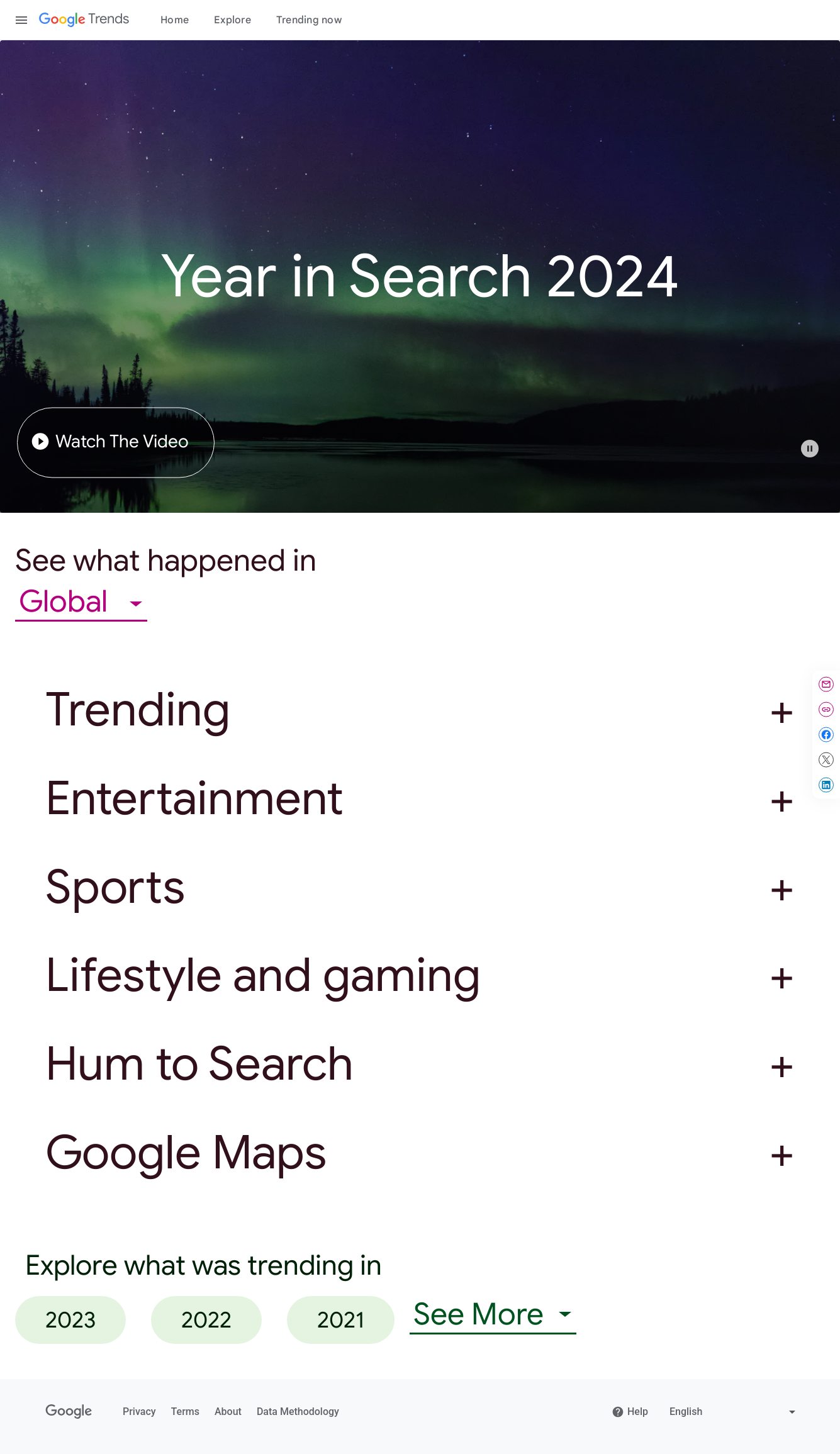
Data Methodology (298, 1412)
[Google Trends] (84, 20)
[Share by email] (826, 684)
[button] (816, 455)
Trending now (309, 20)
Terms (185, 1412)
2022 (206, 1320)
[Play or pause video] (810, 448)
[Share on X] (826, 760)
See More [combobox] (478, 1314)
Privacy (139, 1412)
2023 (70, 1320)
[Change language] (734, 1411)
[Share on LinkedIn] (826, 785)
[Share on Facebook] (826, 735)
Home (174, 20)
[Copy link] (826, 710)
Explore (232, 20)
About (228, 1412)
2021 (340, 1320)
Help (630, 1412)
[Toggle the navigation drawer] (21, 20)
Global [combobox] (67, 601)
